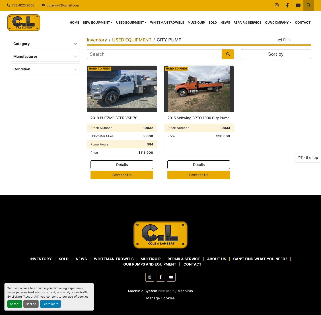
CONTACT (303, 22)
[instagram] (276, 5)
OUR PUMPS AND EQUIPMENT (149, 264)
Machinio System (142, 291)
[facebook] (287, 5)
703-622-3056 (23, 5)
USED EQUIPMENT (130, 22)
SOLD (212, 22)
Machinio (185, 291)
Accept (15, 304)
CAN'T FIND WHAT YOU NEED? (260, 259)
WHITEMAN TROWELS (167, 22)
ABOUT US (216, 259)
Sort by (276, 54)
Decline (31, 304)
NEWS (225, 22)
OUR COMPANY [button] (277, 22)
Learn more (50, 304)
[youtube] (298, 5)
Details (122, 164)
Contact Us (122, 175)
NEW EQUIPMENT (96, 22)
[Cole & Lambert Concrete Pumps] (160, 234)
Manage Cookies (160, 298)
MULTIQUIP (196, 22)
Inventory (41, 259)
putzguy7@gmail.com (63, 5)
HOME (74, 22)
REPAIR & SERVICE (247, 22)
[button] (98, 22)
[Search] (154, 54)
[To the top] (308, 157)
